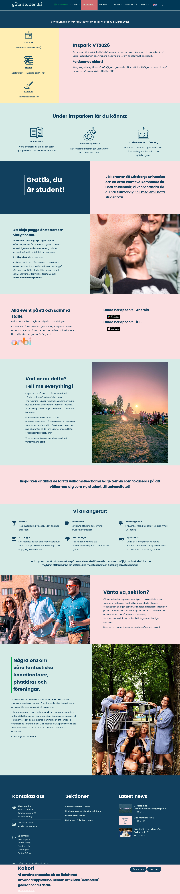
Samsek (28, 42)
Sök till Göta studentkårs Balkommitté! (147, 831)
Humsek (28, 91)
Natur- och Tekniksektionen (79, 820)
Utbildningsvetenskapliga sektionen (83, 811)
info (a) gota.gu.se (27, 826)
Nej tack (154, 869)
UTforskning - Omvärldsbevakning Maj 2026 (150, 807)
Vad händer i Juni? (144, 817)
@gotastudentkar (153, 67)
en (156, 5)
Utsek (28, 67)
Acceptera (138, 869)
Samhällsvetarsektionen (77, 806)
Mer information (26, 890)
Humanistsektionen (75, 815)
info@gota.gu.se (111, 67)
